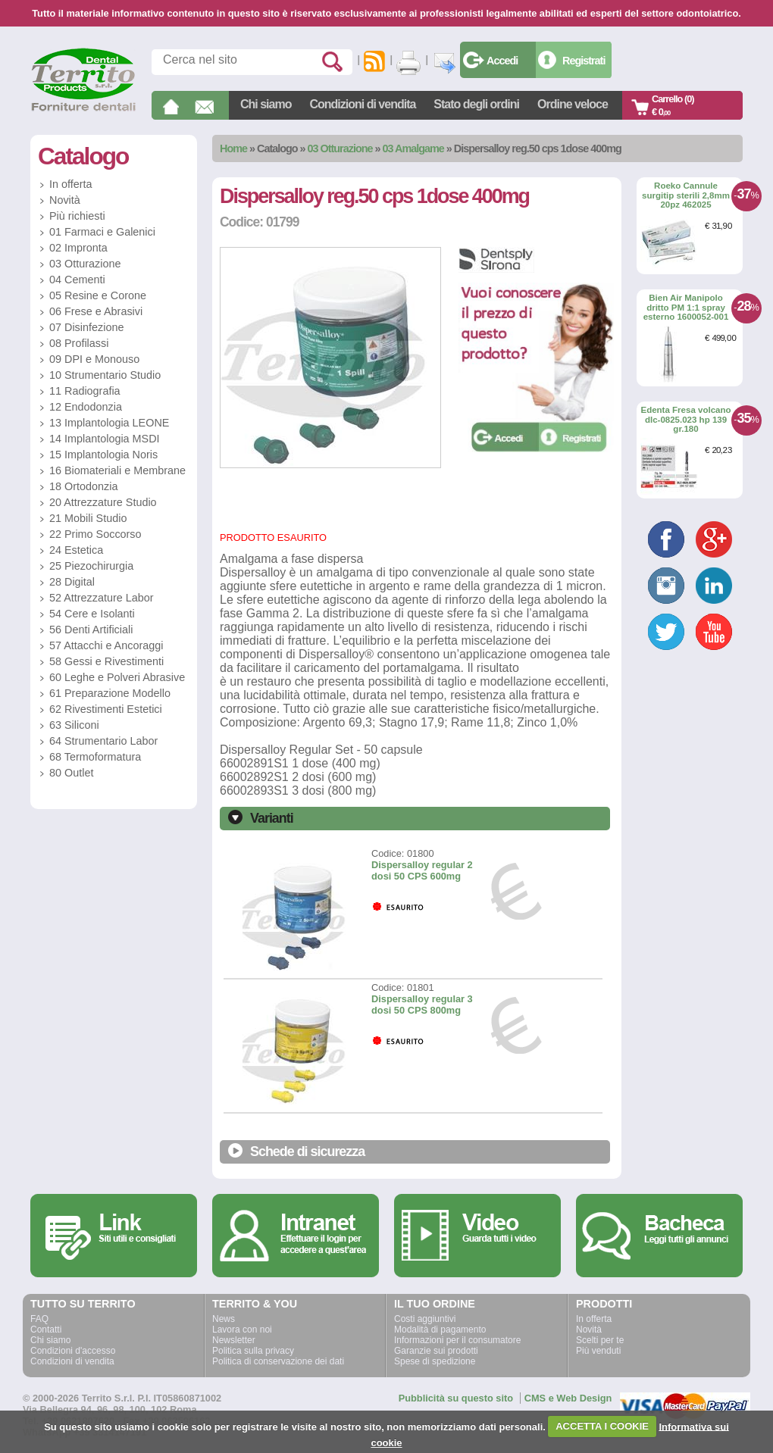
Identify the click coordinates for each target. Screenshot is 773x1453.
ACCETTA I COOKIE (602, 1426)
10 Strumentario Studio (105, 375)
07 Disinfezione (86, 327)
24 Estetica (76, 550)
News (223, 1319)
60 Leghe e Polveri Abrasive (117, 677)
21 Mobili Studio (88, 518)
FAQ (39, 1319)
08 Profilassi (78, 343)
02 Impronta (78, 248)
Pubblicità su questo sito (456, 1398)
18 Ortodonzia (83, 486)
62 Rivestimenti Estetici (105, 709)
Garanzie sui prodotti (436, 1350)
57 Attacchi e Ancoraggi (106, 645)
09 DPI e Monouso (94, 359)
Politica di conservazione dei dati (278, 1361)
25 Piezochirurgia (91, 566)
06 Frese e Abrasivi (95, 311)
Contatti (45, 1329)
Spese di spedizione (434, 1361)
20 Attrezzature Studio (103, 502)
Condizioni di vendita (362, 104)
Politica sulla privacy (253, 1350)
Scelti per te (600, 1340)
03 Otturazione (340, 148)
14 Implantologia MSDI (104, 439)
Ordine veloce (572, 104)
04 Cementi (77, 279)
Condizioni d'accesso (72, 1350)
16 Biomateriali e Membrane (117, 470)
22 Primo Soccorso (95, 534)
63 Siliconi (74, 725)
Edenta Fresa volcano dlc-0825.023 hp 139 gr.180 (685, 419)
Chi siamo (265, 104)
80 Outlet (71, 773)
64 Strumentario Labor (103, 741)
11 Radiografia (84, 391)
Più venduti (598, 1350)
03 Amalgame (413, 148)
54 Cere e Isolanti (92, 614)
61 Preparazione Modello (110, 693)
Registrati (583, 61)
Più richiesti (77, 216)
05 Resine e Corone (97, 295)
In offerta (70, 184)
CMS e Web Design (568, 1398)
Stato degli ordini (476, 104)
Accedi (502, 61)
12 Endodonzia (85, 407)
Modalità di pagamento (440, 1329)
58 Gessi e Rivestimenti (106, 661)
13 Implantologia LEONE (109, 423)
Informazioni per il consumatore (457, 1340)
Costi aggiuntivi (424, 1319)
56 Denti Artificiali (91, 629)
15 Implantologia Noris (103, 454)
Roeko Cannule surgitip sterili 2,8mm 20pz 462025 (686, 195)
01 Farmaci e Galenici (102, 232)
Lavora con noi (242, 1329)
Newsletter (233, 1340)
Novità (64, 200)
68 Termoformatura (95, 757)
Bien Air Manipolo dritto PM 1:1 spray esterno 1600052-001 (686, 307)
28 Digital (72, 582)
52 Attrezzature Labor (101, 598)
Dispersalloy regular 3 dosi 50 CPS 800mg (422, 1004)
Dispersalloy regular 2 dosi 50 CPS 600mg (422, 870)
